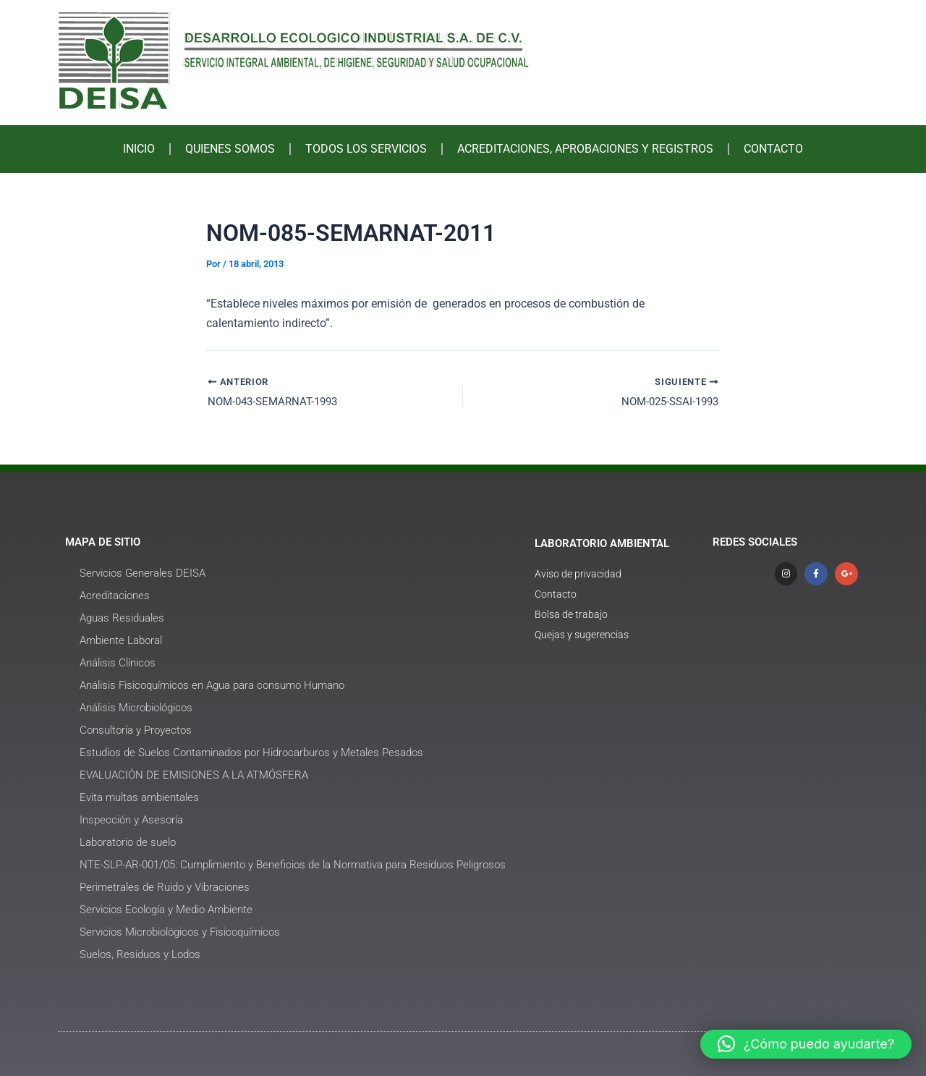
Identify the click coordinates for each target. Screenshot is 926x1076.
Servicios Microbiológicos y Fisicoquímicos (180, 932)
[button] (806, 1044)
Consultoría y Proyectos (136, 730)
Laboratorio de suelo (128, 842)
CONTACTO (773, 149)
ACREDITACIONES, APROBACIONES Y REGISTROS (585, 149)
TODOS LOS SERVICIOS (366, 149)
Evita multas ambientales (139, 797)
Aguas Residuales (122, 617)
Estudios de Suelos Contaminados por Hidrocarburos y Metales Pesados (251, 752)
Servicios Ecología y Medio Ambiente (166, 909)
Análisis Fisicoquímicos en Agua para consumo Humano (212, 685)
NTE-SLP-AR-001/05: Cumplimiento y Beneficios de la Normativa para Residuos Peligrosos (293, 864)
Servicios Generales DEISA (142, 573)
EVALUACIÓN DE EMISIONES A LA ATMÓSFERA (194, 774)
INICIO (139, 149)
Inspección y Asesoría (131, 819)
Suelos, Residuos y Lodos (140, 954)
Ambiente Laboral (121, 640)
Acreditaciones (115, 595)
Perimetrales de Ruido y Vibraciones (165, 887)
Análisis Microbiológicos (136, 707)
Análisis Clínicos (118, 662)
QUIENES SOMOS (230, 149)
